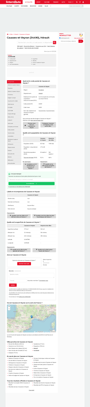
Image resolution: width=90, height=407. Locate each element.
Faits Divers (24, 6)
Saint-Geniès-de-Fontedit (31, 48)
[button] (32, 316)
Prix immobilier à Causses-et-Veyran (43, 377)
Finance (55, 2)
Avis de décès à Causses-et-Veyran (17, 360)
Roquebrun (37, 346)
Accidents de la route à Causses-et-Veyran (45, 362)
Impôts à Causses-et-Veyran (16, 373)
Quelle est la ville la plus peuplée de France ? (48, 165)
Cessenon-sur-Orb (41, 46)
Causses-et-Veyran (25, 34)
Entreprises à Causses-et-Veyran (42, 375)
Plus (70, 2)
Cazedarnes (37, 344)
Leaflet (35, 331)
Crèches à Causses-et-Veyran (41, 370)
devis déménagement (37, 120)
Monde (40, 6)
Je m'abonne (30, 183)
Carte (34, 64)
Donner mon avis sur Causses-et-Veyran (32, 125)
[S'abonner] (71, 41)
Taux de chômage (28, 157)
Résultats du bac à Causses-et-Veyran (18, 387)
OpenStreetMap (46, 331)
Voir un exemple (78, 38)
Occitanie (41, 90)
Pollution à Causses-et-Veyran (16, 365)
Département (13, 60)
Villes (46, 6)
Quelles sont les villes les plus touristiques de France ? (45, 216)
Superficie (35, 58)
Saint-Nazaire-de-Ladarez (15, 348)
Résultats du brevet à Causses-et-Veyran (44, 383)
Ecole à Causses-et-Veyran (41, 368)
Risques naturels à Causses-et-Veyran (18, 367)
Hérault (16, 34)
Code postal (12, 58)
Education (33, 6)
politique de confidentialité (24, 296)
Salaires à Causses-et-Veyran (16, 358)
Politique (9, 6)
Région (11, 62)
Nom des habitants (14, 64)
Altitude (34, 60)
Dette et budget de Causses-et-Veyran (18, 375)
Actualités (28, 2)
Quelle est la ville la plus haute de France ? (44, 250)
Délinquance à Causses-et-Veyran (17, 363)
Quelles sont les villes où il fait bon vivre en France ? (19, 216)
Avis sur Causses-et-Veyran (39, 62)
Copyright (31, 390)
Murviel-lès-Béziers (29, 46)
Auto (63, 2)
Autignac (10, 352)
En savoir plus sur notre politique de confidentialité (19, 186)
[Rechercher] (76, 6)
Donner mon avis (24, 263)
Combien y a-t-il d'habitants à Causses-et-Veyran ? (31, 166)
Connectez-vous (43, 280)
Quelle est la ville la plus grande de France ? (19, 250)
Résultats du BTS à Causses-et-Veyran (44, 385)
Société (16, 6)
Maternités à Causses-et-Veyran (42, 373)
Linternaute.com (64, 38)
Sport (38, 2)
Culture (46, 2)
